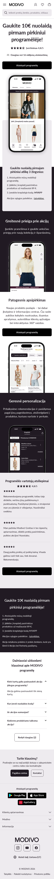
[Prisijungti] (35, 4)
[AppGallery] (27, 802)
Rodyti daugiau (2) (27, 737)
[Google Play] (17, 795)
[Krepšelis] (49, 4)
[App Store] (37, 795)
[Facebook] (36, 847)
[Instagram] (17, 847)
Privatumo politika (42, 874)
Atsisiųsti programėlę (27, 65)
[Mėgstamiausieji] (42, 4)
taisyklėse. (39, 198)
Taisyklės (7, 874)
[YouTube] (27, 847)
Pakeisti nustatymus (23, 874)
